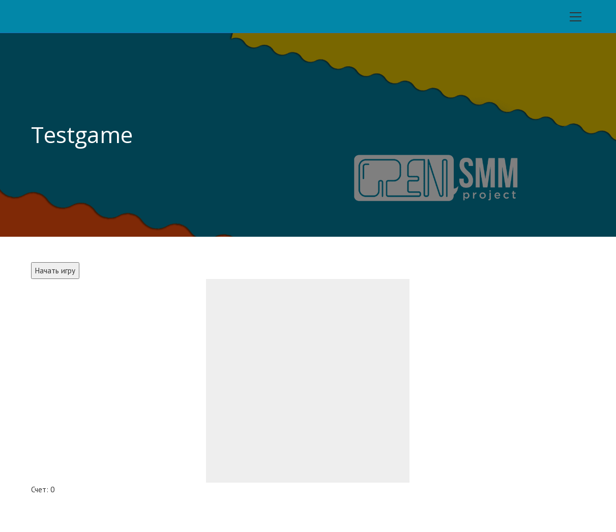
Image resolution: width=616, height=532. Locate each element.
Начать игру (55, 270)
